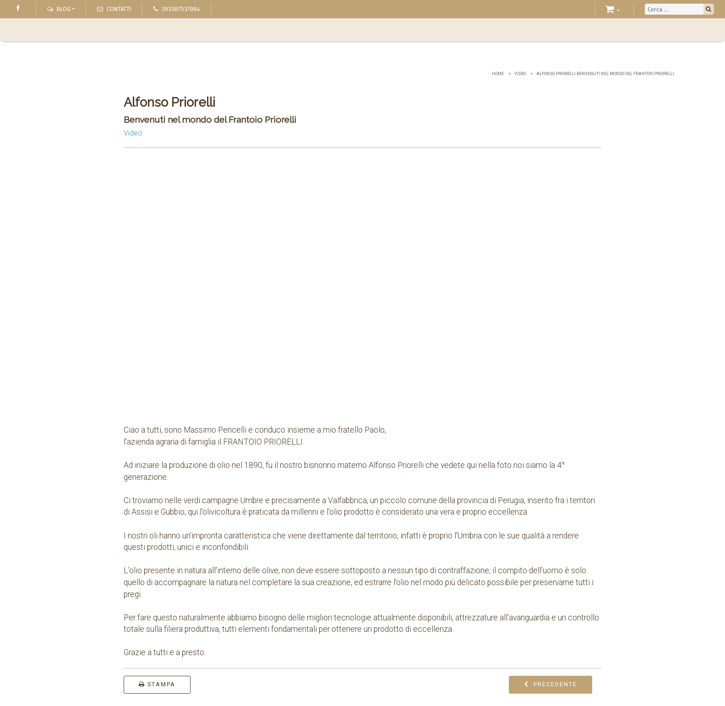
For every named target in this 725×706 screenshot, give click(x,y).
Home (498, 73)
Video (520, 73)
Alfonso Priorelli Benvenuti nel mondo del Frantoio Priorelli (605, 73)
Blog (59, 8)
